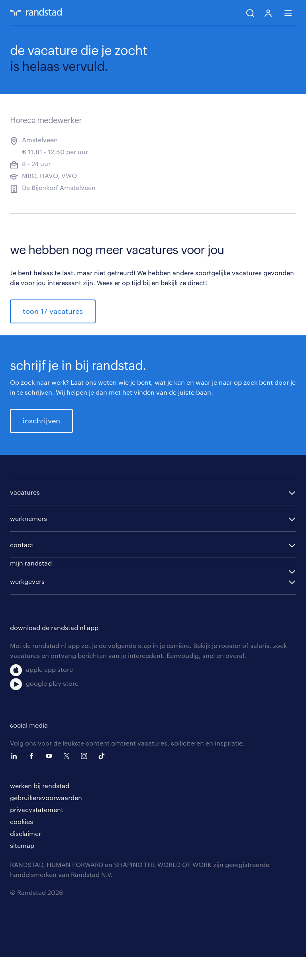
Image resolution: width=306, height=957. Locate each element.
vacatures (25, 492)
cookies (21, 821)
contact (21, 544)
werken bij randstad (39, 785)
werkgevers (27, 581)
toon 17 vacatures (53, 311)
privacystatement (36, 809)
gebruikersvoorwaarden (46, 797)
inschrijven (41, 420)
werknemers (28, 518)
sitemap (22, 845)
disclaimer (25, 833)
